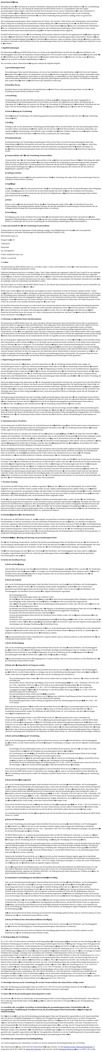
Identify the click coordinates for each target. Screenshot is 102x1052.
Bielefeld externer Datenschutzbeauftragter (78, 1047)
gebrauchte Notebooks (33, 1049)
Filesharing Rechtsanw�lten (69, 1049)
